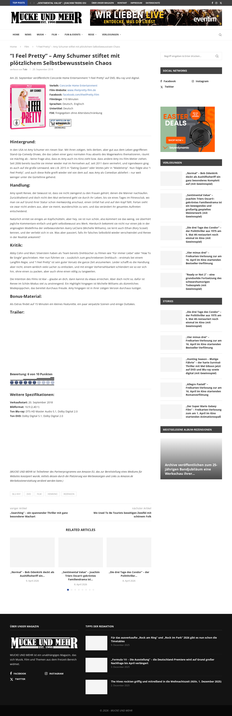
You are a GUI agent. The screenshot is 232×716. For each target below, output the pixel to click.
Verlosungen (110, 34)
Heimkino (52, 494)
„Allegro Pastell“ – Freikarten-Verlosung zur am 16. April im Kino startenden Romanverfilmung (204, 389)
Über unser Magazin (103, 2)
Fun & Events (72, 34)
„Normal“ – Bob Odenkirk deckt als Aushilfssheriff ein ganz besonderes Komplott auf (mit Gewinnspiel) (203, 178)
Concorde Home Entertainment (78, 85)
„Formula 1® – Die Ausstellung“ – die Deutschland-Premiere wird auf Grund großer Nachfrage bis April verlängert (162, 661)
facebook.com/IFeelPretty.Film (81, 94)
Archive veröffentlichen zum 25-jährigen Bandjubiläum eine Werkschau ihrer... (191, 469)
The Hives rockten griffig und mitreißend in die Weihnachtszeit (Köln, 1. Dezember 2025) (166, 681)
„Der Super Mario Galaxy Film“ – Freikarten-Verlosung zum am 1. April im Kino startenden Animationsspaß (203, 411)
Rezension (69, 494)
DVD (29, 494)
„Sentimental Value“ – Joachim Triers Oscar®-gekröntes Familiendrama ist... (83, 3)
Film (54, 34)
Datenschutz (153, 2)
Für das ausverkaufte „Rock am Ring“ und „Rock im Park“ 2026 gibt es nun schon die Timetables (164, 639)
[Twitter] (221, 3)
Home (16, 34)
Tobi (25, 69)
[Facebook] (212, 3)
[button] (30, 3)
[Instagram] (216, 3)
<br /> (21, 443)
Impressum (136, 2)
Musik (40, 34)
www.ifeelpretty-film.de (81, 90)
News (28, 34)
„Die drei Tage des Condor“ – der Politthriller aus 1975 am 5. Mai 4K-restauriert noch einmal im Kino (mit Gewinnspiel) (203, 234)
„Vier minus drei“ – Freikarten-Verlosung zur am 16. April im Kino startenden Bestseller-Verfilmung (204, 258)
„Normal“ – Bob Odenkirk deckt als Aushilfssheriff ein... (32, 573)
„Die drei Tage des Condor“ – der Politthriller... (129, 573)
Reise (91, 34)
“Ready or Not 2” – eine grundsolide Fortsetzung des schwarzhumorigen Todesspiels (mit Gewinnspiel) (203, 281)
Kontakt (122, 2)
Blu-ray (16, 494)
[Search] (220, 35)
